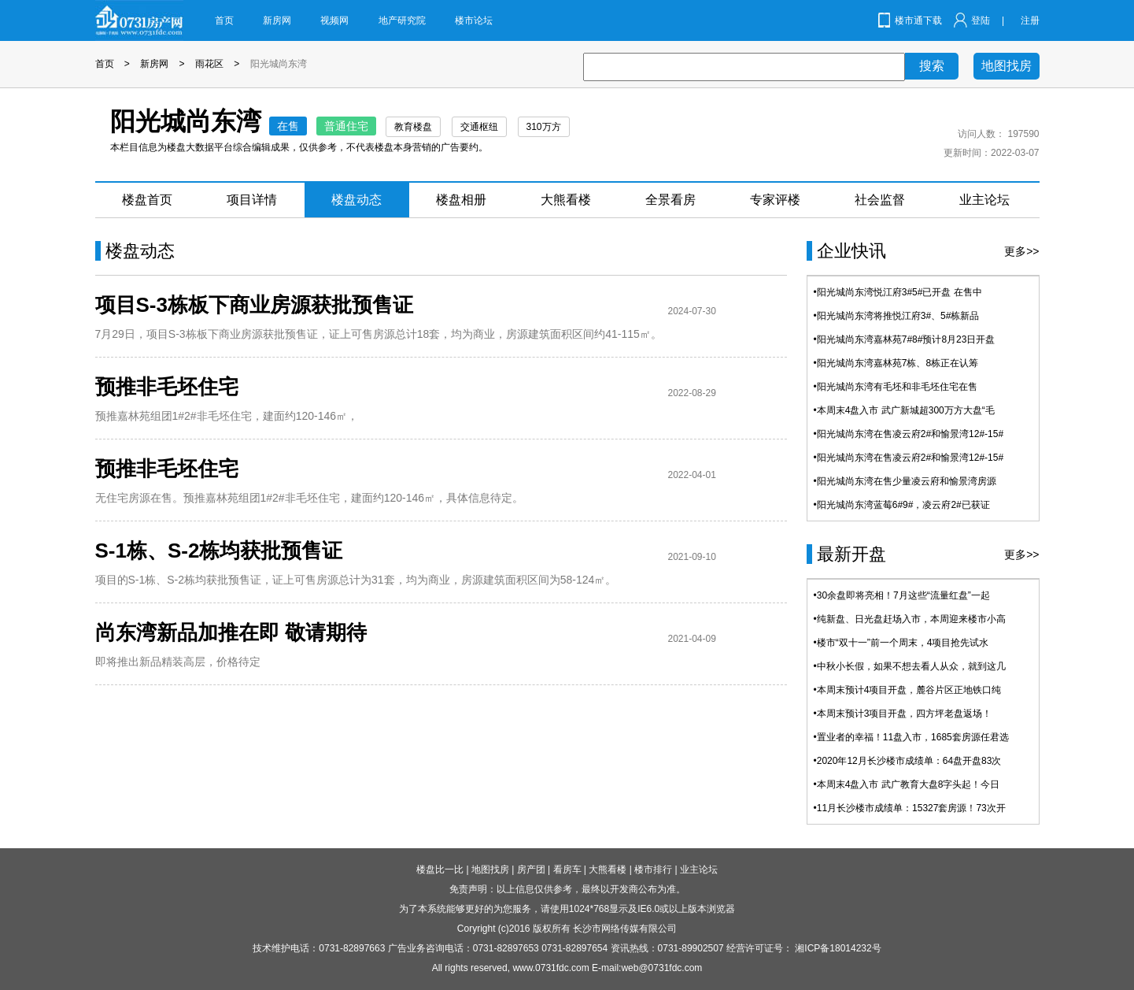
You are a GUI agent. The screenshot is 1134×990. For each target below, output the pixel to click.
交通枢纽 (479, 126)
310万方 (543, 126)
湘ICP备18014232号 (838, 948)
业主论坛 (984, 199)
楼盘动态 (356, 199)
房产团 (531, 869)
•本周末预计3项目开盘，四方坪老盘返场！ (903, 713)
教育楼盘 (413, 126)
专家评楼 (775, 199)
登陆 (980, 20)
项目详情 (252, 199)
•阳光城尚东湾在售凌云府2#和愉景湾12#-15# (909, 433)
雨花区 (209, 63)
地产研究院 (402, 20)
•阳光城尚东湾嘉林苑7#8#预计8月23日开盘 (904, 339)
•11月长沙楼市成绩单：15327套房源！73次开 (910, 808)
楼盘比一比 (440, 869)
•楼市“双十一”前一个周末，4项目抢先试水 (901, 642)
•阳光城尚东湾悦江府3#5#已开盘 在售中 (898, 292)
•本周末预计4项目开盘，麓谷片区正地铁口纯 (908, 689)
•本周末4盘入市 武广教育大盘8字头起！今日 (907, 784)
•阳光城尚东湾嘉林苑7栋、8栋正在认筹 (896, 363)
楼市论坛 (474, 20)
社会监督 (880, 199)
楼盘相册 (461, 199)
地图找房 (1006, 65)
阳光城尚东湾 (278, 63)
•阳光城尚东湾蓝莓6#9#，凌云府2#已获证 (902, 504)
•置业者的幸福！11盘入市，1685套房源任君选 (911, 737)
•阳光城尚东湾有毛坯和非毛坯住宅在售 (895, 386)
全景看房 (670, 199)
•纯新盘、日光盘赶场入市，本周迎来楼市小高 (910, 619)
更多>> (1021, 251)
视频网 (334, 20)
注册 (1030, 20)
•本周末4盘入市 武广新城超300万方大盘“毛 (904, 410)
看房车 (567, 869)
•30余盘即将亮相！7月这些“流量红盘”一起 (902, 595)
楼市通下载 (918, 20)
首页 (224, 20)
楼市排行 (653, 869)
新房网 (277, 20)
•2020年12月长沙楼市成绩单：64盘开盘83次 (908, 760)
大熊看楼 (566, 199)
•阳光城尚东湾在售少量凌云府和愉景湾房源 (905, 481)
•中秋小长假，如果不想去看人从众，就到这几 (910, 666)
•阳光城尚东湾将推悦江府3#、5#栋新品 (897, 315)
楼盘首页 (147, 199)
